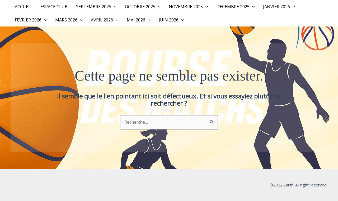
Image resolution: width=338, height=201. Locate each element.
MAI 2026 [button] (139, 19)
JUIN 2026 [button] (171, 19)
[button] (113, 6)
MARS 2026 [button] (69, 19)
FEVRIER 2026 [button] (31, 19)
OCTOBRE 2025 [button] (143, 6)
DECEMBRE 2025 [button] (236, 6)
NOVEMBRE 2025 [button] (188, 6)
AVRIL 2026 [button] (104, 19)
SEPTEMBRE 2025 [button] (96, 6)
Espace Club (54, 7)
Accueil (23, 7)
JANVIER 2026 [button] (279, 6)
